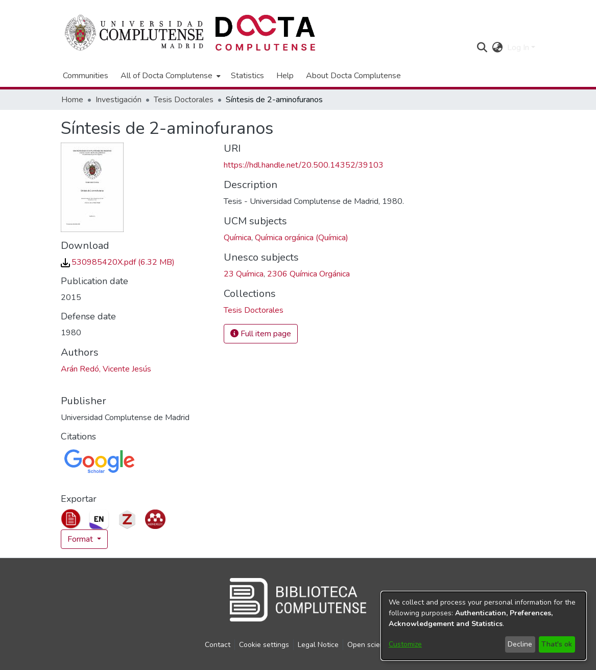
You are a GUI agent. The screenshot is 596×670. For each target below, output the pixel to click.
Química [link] (237, 237)
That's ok (556, 644)
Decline (520, 644)
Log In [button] (519, 47)
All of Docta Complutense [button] (166, 75)
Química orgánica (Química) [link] (301, 237)
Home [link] (72, 99)
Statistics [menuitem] (247, 75)
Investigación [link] (118, 99)
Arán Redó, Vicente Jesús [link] (106, 369)
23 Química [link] (244, 274)
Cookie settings (264, 645)
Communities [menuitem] (85, 75)
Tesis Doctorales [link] (183, 99)
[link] (118, 262)
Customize (405, 644)
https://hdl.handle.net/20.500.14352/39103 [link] (304, 165)
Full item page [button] (260, 333)
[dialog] (484, 626)
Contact (217, 645)
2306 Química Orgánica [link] (308, 274)
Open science (369, 645)
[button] (482, 47)
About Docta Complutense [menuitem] (353, 75)
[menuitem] (169, 76)
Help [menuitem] (285, 75)
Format (81, 539)
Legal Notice (318, 645)
